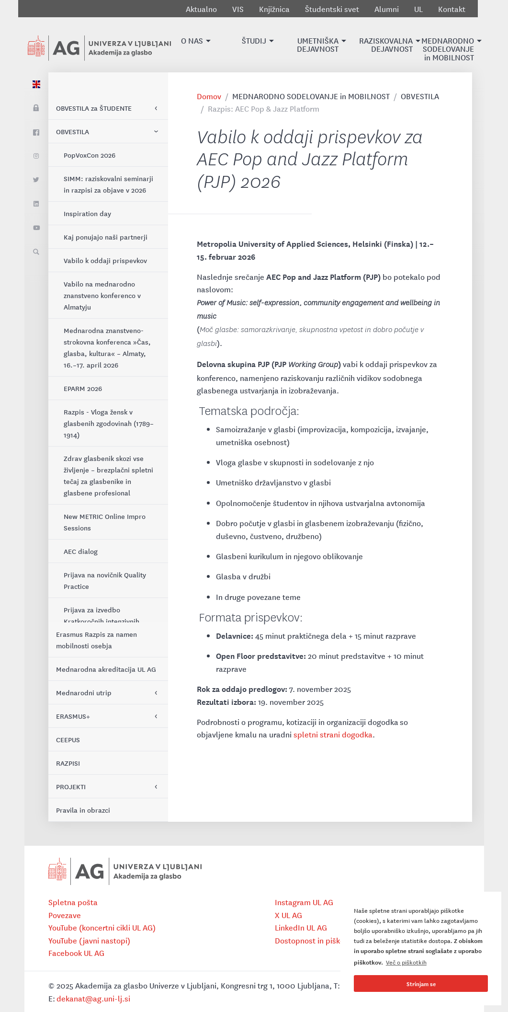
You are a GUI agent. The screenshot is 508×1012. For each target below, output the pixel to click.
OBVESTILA (72, 131)
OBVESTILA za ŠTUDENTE (94, 108)
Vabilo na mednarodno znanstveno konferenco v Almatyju (102, 295)
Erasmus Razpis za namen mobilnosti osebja (96, 639)
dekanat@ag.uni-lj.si (93, 998)
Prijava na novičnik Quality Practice (105, 580)
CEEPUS (68, 739)
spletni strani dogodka (333, 734)
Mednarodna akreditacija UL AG (106, 669)
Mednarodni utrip (84, 692)
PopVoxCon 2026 (89, 155)
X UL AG (288, 914)
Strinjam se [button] (421, 983)
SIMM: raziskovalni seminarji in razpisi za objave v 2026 (108, 184)
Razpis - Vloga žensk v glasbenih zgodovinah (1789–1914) (109, 423)
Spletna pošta (73, 902)
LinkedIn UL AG (301, 927)
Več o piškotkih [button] (406, 961)
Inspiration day (87, 213)
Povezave (64, 914)
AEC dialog (81, 551)
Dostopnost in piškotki (314, 940)
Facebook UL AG (76, 952)
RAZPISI (68, 763)
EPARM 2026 (83, 388)
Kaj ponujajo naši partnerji (105, 237)
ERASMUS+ (73, 716)
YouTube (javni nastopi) (89, 940)
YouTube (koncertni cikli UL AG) (102, 927)
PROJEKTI (71, 786)
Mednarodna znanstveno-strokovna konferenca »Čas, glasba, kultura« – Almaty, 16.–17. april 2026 (107, 347)
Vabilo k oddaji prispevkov (105, 260)
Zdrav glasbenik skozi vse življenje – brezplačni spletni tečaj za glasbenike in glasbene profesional (108, 475)
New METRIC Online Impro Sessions (105, 521)
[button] (191, 44)
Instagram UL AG (304, 902)
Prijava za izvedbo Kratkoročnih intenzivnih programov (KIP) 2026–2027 (107, 621)
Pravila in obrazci (83, 810)
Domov (209, 96)
